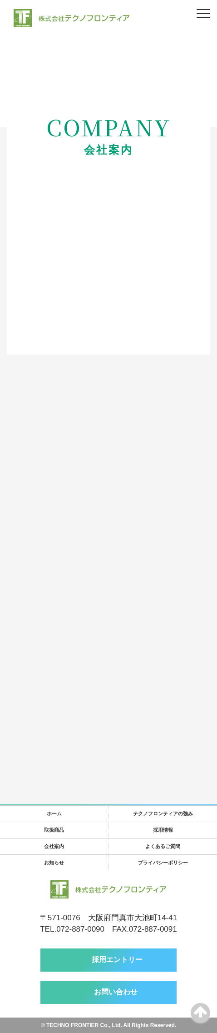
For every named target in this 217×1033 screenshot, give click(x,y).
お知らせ (54, 862)
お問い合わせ (116, 992)
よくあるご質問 (162, 846)
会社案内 (54, 846)
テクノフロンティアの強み (163, 813)
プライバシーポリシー (163, 862)
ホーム (54, 813)
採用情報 (163, 830)
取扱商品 (54, 830)
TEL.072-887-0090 (72, 929)
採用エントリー (117, 959)
